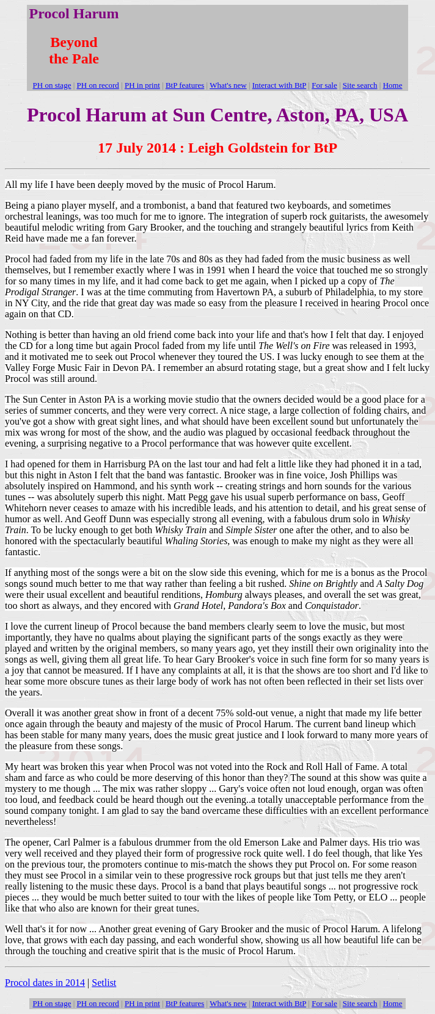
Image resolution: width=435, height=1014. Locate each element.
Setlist (104, 982)
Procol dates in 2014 (45, 982)
